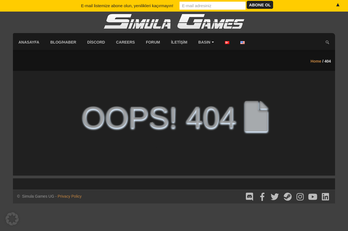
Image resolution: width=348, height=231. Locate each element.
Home (316, 61)
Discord (96, 42)
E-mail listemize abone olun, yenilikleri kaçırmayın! (127, 5)
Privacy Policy (69, 196)
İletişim (179, 42)
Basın (206, 42)
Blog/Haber (63, 42)
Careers (125, 42)
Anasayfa (28, 42)
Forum (153, 42)
